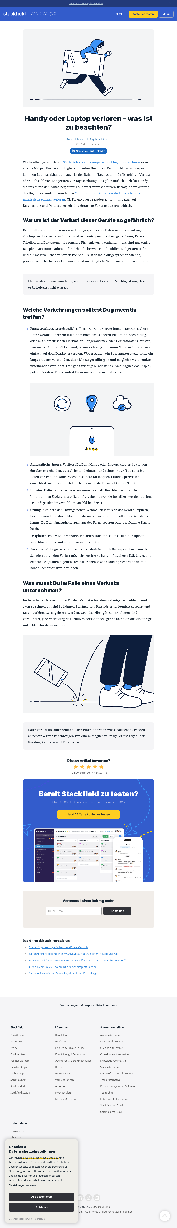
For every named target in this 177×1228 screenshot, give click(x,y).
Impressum (39, 1218)
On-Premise (17, 1054)
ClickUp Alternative (111, 1048)
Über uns (15, 1137)
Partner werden (19, 1060)
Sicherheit (16, 1041)
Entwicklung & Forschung (70, 1054)
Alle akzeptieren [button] (41, 1196)
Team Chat (106, 1092)
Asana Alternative (110, 1035)
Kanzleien (61, 1035)
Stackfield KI (17, 1086)
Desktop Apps (18, 1067)
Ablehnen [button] (42, 1207)
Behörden (61, 1041)
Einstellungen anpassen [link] (23, 1185)
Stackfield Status (20, 1092)
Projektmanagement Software (118, 1086)
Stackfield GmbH (102, 1206)
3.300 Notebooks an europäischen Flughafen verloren (100, 162)
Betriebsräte (62, 1073)
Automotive (62, 1086)
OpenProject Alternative (114, 1054)
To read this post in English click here (88, 139)
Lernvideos (17, 1131)
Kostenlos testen (143, 14)
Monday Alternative (111, 1041)
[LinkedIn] (96, 1197)
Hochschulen (63, 1092)
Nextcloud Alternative (113, 1060)
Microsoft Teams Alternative (116, 1073)
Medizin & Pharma (66, 1099)
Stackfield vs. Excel (111, 1111)
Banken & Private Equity (69, 1048)
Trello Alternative (110, 1079)
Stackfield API (18, 1079)
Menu (166, 14)
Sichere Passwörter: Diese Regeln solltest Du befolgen (64, 973)
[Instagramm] (88, 1197)
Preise (14, 1048)
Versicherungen (64, 1079)
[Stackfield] (16, 13)
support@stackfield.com (101, 1005)
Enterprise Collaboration (114, 1099)
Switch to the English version (86, 3)
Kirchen (59, 1067)
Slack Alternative (110, 1067)
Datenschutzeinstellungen (117, 1211)
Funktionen (17, 1035)
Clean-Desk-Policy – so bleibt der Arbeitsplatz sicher (62, 967)
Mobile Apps (17, 1073)
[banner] (41, 1181)
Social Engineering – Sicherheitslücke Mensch (58, 947)
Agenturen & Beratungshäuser (73, 1060)
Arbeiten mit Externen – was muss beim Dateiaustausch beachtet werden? (77, 960)
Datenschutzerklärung (20, 1218)
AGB (87, 1211)
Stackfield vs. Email (111, 1105)
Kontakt (96, 1211)
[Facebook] (80, 1197)
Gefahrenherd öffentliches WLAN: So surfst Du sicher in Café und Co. (73, 954)
